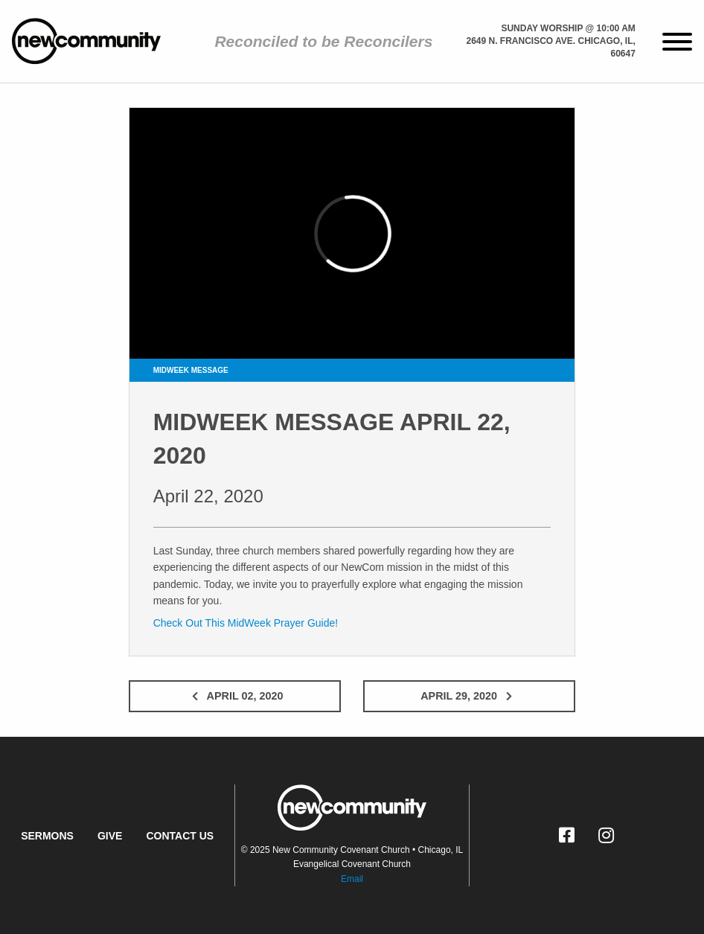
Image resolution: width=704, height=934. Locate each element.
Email (352, 879)
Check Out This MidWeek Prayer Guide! (245, 623)
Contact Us (180, 836)
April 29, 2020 (469, 696)
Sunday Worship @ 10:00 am (568, 28)
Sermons (47, 836)
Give (109, 836)
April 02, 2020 (234, 696)
